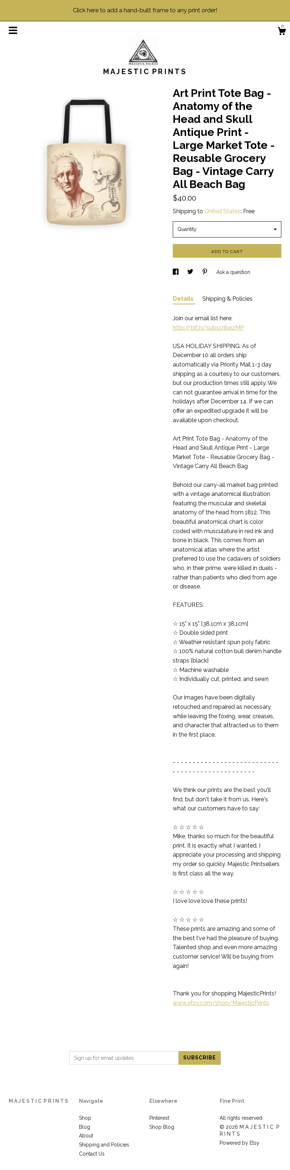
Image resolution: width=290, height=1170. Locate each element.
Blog (84, 1127)
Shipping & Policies (227, 298)
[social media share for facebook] (176, 272)
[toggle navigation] (13, 30)
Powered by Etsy (239, 1143)
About (86, 1136)
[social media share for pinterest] (205, 272)
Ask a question (233, 272)
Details (184, 298)
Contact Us (92, 1154)
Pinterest (159, 1118)
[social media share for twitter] (191, 272)
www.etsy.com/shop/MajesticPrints (221, 1002)
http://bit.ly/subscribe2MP (208, 327)
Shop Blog (161, 1127)
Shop (85, 1118)
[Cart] (282, 32)
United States (223, 211)
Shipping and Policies (104, 1145)
